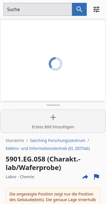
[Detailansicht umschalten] (53, 105)
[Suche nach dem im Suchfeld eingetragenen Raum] (79, 9)
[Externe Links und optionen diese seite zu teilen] (85, 177)
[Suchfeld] (38, 9)
